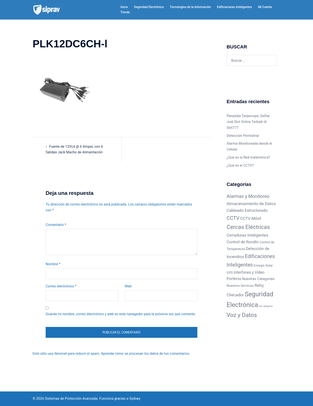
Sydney (134, 398)
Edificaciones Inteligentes (234, 7)
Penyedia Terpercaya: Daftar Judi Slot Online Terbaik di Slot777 (248, 122)
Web (128, 286)
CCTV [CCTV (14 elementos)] (233, 218)
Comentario (56, 225)
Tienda (125, 12)
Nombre (53, 264)
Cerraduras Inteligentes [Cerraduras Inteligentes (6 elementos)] (247, 235)
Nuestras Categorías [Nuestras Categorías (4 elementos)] (258, 279)
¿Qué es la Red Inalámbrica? (248, 157)
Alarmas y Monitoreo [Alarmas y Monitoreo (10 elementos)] (248, 196)
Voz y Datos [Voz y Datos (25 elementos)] (242, 315)
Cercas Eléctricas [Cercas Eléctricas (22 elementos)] (248, 227)
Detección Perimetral (243, 136)
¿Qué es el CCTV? (240, 165)
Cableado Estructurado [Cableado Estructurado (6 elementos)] (247, 210)
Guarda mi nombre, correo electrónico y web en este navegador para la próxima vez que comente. (121, 314)
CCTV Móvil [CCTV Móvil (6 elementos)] (250, 218)
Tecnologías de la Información (190, 7)
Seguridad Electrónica (149, 7)
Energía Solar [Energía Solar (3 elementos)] (263, 265)
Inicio (124, 7)
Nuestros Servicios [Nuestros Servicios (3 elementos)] (240, 286)
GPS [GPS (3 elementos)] (230, 273)
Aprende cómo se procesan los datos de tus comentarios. (145, 353)
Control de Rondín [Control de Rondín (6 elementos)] (243, 242)
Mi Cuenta (265, 7)
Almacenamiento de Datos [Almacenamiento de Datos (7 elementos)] (251, 203)
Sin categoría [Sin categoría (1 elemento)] (266, 306)
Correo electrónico (61, 286)
